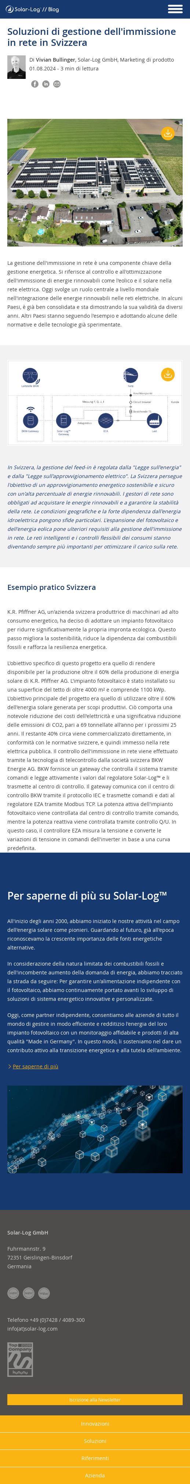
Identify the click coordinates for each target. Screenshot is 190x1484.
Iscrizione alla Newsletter (95, 1400)
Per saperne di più (35, 1066)
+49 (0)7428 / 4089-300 (57, 1319)
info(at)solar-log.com (32, 1328)
